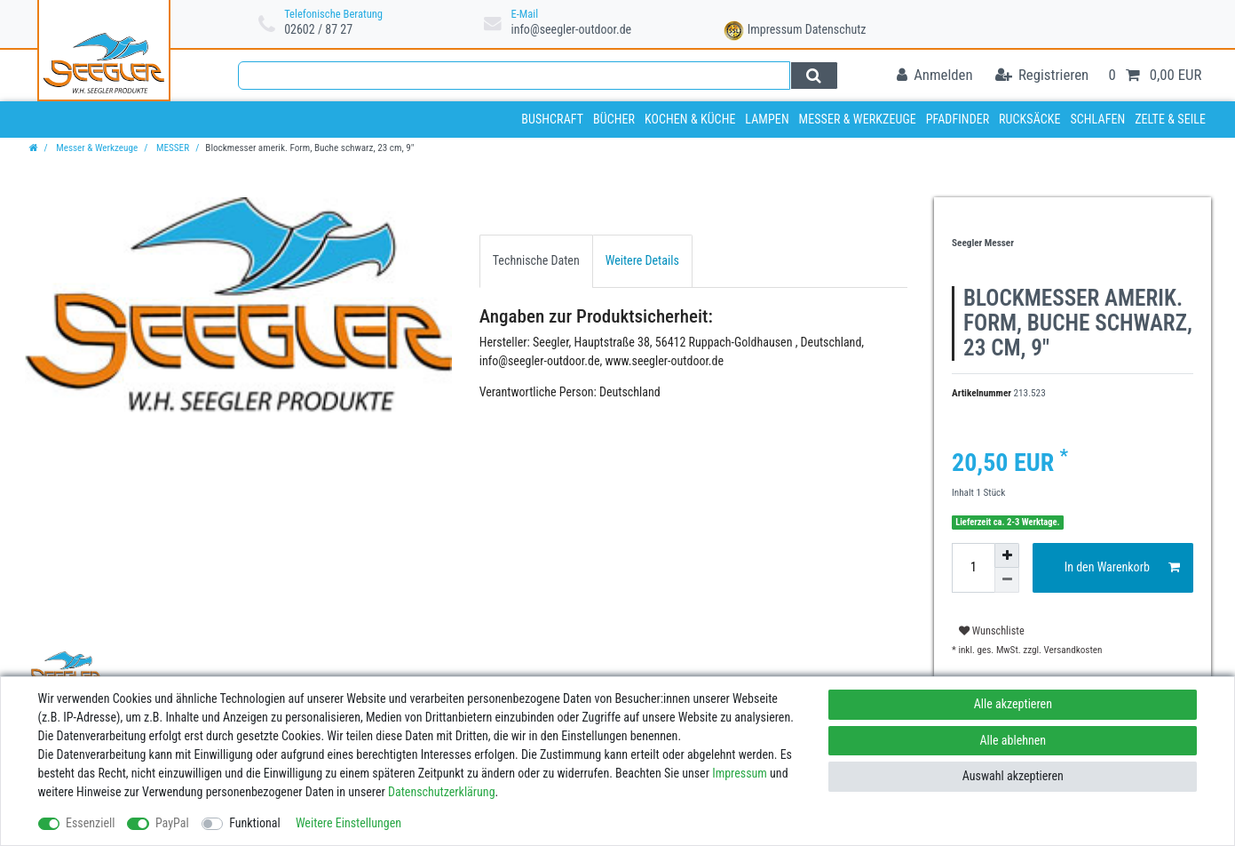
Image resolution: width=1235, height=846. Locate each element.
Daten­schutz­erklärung (441, 792)
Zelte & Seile (1170, 119)
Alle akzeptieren (1013, 704)
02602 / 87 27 (318, 29)
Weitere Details (642, 260)
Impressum (775, 29)
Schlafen (1097, 119)
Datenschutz (836, 29)
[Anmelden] (935, 76)
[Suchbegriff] (514, 75)
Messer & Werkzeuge (856, 119)
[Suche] (813, 75)
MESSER (171, 148)
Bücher (614, 119)
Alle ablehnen (1013, 740)
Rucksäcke (1030, 119)
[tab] (536, 261)
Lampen (766, 119)
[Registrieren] (1041, 76)
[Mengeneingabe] (973, 568)
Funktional (255, 823)
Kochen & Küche (690, 119)
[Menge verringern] (1006, 580)
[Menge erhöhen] (1006, 555)
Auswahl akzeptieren (1013, 776)
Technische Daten (536, 260)
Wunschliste (992, 631)
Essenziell (90, 823)
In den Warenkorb (1122, 568)
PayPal (172, 823)
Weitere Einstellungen (348, 823)
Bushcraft (552, 119)
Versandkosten (1071, 650)
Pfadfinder (958, 119)
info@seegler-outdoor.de (571, 29)
